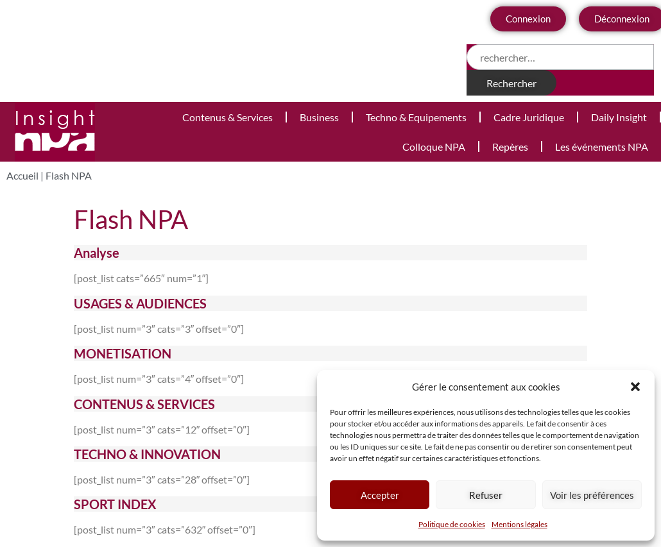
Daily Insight (619, 117)
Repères (510, 146)
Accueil (22, 175)
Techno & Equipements (416, 117)
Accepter (380, 495)
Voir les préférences (592, 495)
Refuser (485, 495)
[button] (635, 386)
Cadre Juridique (529, 117)
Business (319, 117)
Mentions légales (519, 524)
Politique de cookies (451, 524)
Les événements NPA (601, 146)
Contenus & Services (227, 117)
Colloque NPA (433, 146)
